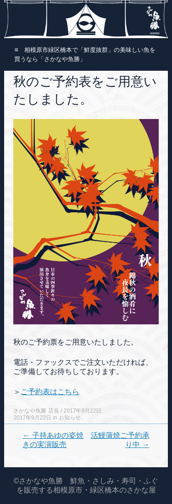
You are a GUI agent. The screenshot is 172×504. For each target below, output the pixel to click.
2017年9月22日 (83, 411)
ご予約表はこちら (50, 392)
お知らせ (70, 417)
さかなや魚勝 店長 (36, 411)
